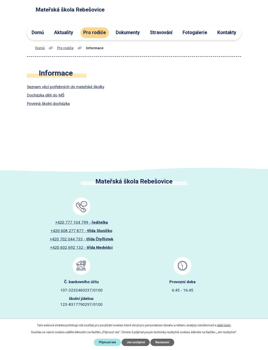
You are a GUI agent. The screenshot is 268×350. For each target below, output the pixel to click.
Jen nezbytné (136, 342)
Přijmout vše (107, 342)
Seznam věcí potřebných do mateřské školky (65, 86)
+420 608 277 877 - (81, 230)
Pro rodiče (94, 32)
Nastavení (162, 342)
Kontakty (226, 32)
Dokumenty (128, 32)
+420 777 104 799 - (81, 222)
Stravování (161, 32)
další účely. (224, 325)
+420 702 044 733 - (81, 239)
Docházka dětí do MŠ (45, 95)
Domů (38, 32)
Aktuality (63, 32)
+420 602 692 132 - (81, 247)
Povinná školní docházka (48, 103)
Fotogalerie (195, 32)
